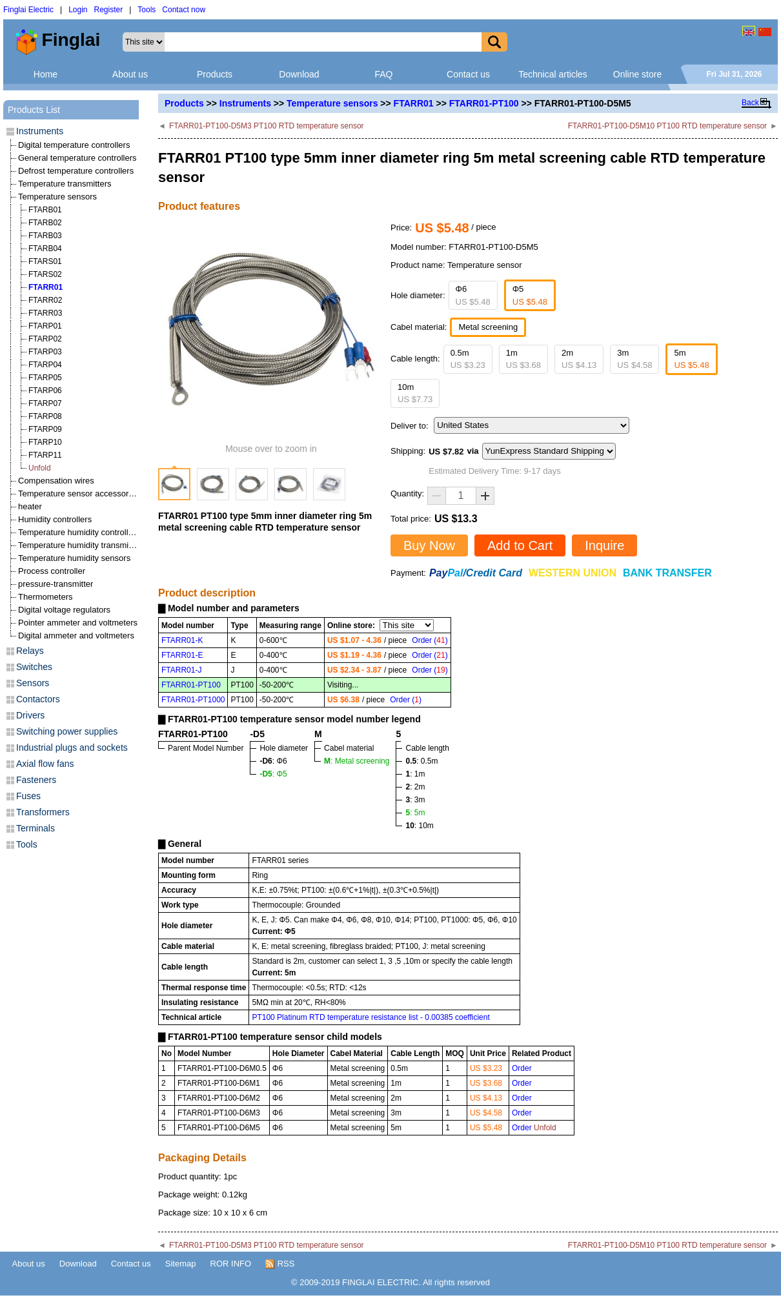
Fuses (28, 796)
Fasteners (36, 780)
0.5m (468, 359)
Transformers (43, 812)
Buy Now (429, 545)
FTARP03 (45, 351)
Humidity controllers (55, 519)
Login (77, 9)
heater (30, 506)
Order (522, 1068)
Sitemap (180, 1263)
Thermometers (45, 597)
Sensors (32, 683)
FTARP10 (45, 442)
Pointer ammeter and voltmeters (77, 622)
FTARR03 (45, 313)
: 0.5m (421, 761)
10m (415, 393)
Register (108, 9)
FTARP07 (45, 403)
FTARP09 (45, 429)
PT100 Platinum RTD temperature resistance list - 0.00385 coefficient (370, 1017)
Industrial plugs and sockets (72, 747)
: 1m (415, 773)
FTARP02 (45, 338)
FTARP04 (45, 364)
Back (750, 102)
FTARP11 (45, 455)
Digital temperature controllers (74, 145)
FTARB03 (45, 235)
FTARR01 (414, 103)
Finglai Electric (28, 9)
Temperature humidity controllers (79, 532)
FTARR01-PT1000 (193, 699)
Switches (34, 667)
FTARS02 (45, 274)
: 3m (415, 799)
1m (523, 359)
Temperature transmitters (65, 183)
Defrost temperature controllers (76, 171)
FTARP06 (45, 390)
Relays (30, 651)
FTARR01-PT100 (484, 103)
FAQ (383, 74)
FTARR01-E (182, 655)
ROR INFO (231, 1263)
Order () (429, 640)
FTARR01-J (181, 670)
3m (634, 359)
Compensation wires (56, 480)
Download (299, 74)
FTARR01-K (182, 640)
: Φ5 (273, 773)
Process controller (51, 571)
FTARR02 (45, 300)
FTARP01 (45, 326)
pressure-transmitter (55, 584)
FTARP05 (45, 377)
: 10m (419, 825)
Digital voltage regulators (64, 610)
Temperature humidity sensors (74, 558)
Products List (34, 110)
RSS (279, 1264)
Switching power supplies (66, 731)
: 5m (415, 812)
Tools (146, 9)
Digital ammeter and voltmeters (76, 635)
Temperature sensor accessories (78, 493)
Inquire (604, 545)
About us (130, 74)
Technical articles (552, 74)
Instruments (245, 103)
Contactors (38, 699)
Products (214, 74)
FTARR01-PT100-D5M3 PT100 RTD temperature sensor (266, 125)
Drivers (30, 715)
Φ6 (473, 295)
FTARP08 (45, 416)
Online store (637, 74)
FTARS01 (45, 261)
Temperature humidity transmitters (81, 545)
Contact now (183, 9)
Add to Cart (520, 545)
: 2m (415, 786)
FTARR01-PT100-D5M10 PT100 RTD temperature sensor (667, 125)
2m (579, 359)
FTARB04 (45, 248)
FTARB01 (45, 209)
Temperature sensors (332, 103)
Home (45, 74)
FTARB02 (45, 222)
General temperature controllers (77, 158)
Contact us (468, 74)
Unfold (39, 468)
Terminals (35, 828)
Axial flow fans (45, 763)
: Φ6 (273, 761)
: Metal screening (356, 761)
